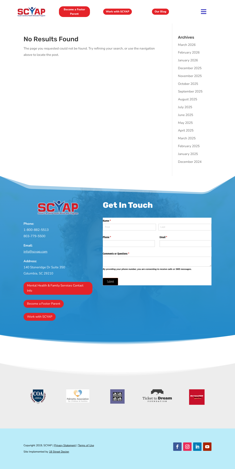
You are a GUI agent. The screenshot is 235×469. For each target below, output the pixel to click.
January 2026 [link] (188, 60)
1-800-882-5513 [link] (36, 230)
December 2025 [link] (190, 68)
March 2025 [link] (187, 138)
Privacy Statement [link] (65, 445)
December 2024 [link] (190, 162)
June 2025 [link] (185, 115)
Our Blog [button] (160, 11)
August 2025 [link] (187, 99)
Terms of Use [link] (86, 445)
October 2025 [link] (188, 84)
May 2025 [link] (185, 123)
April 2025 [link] (185, 130)
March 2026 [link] (187, 45)
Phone (111, 237)
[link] (31, 16)
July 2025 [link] (185, 107)
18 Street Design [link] (59, 452)
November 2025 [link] (190, 76)
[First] (129, 227)
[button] (177, 446)
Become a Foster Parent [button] (74, 12)
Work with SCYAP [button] (117, 11)
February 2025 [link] (189, 146)
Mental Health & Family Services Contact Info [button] (55, 288)
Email (168, 237)
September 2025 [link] (190, 91)
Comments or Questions (120, 254)
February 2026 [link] (189, 52)
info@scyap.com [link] (35, 251)
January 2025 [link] (188, 154)
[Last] (185, 227)
